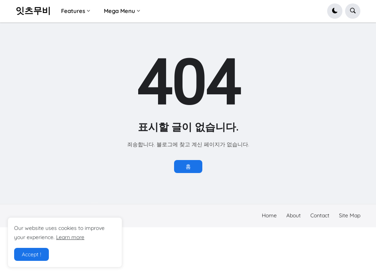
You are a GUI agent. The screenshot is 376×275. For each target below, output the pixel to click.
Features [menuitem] (73, 11)
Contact (319, 215)
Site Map (349, 215)
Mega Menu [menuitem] (119, 11)
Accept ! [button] (31, 254)
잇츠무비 (33, 11)
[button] (334, 11)
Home (269, 215)
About (293, 215)
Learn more (70, 237)
